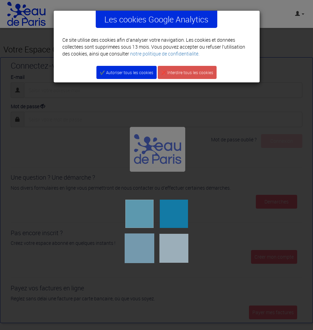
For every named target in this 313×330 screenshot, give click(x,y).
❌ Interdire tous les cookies (187, 72)
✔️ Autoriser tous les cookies (126, 72)
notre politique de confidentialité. (164, 53)
